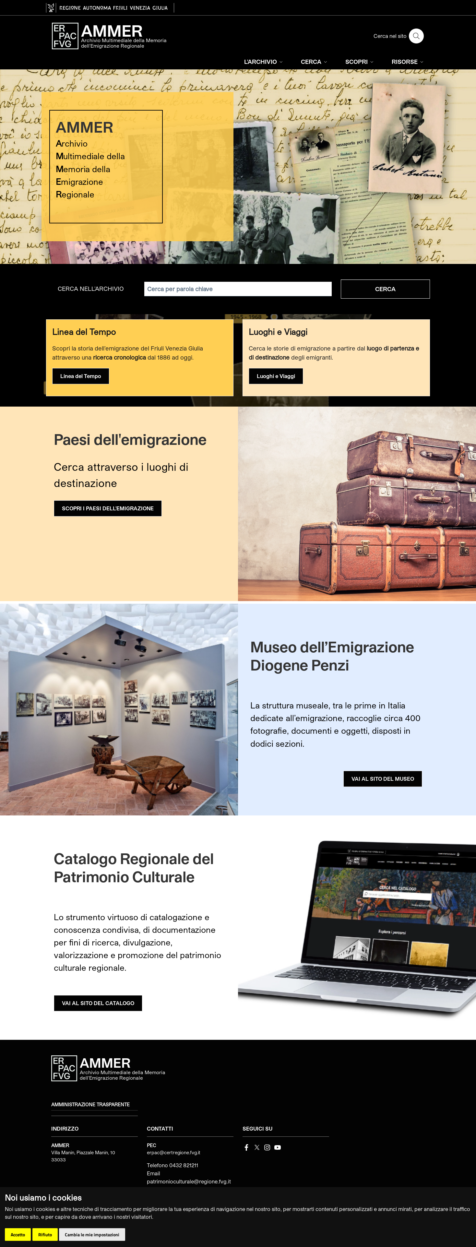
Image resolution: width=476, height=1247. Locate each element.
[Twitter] (257, 1147)
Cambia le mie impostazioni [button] (92, 1234)
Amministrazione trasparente (90, 1104)
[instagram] (267, 1147)
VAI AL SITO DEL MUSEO (382, 779)
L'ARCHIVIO (264, 61)
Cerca (385, 288)
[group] (238, 166)
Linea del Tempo (80, 376)
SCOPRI (360, 61)
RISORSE (408, 61)
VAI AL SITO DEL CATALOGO (98, 1003)
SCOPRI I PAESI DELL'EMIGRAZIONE (108, 508)
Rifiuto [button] (45, 1234)
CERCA (314, 61)
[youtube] (277, 1147)
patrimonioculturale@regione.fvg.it (189, 1181)
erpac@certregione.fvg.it (173, 1152)
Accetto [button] (18, 1234)
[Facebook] (246, 1147)
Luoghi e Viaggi (276, 376)
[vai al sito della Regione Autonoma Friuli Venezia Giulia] (110, 8)
